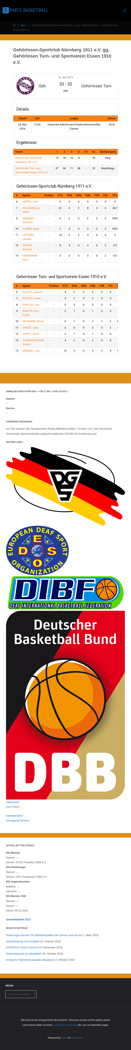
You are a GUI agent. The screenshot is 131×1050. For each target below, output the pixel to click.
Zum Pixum (13, 806)
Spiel (23, 25)
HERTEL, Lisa (30, 201)
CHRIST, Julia (30, 327)
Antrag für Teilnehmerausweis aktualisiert (30, 959)
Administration (14, 815)
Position (49, 195)
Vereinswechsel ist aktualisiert (24, 953)
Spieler (27, 195)
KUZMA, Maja (31, 228)
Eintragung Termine (17, 820)
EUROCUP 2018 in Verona (22, 947)
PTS (60, 195)
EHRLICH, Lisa (31, 304)
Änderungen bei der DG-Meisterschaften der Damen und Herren (44, 935)
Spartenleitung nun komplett (22, 941)
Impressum (12, 802)
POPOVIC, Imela (32, 298)
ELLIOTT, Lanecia (33, 292)
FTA (105, 195)
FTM (96, 195)
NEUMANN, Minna (33, 321)
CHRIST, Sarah (31, 333)
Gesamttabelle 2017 (18, 919)
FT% (115, 195)
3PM (78, 195)
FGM (87, 195)
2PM (69, 195)
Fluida (64, 1037)
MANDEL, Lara (31, 350)
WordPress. (77, 1037)
